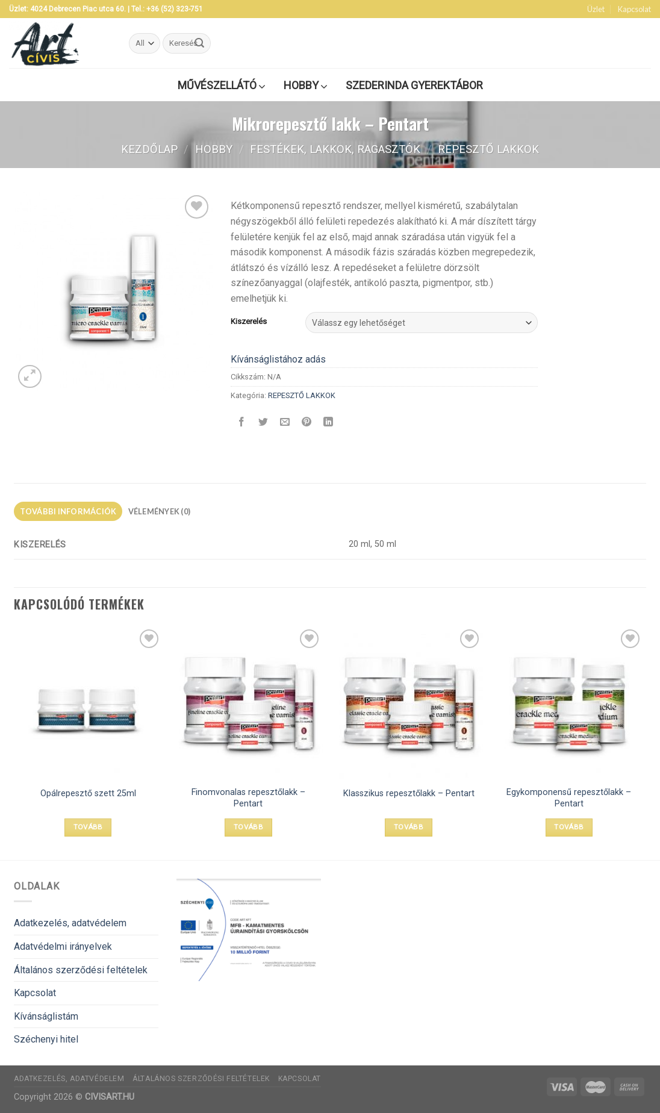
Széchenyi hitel (46, 1039)
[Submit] (200, 43)
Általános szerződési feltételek (81, 970)
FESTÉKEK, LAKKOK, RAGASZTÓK (335, 149)
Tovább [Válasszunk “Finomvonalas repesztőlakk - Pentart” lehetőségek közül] (248, 827)
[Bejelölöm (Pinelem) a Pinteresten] (307, 422)
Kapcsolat (634, 9)
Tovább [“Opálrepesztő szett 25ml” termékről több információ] (88, 827)
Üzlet (596, 9)
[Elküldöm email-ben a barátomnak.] (285, 422)
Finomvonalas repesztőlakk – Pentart (248, 798)
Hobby (213, 149)
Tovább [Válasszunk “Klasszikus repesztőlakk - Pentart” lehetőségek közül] (408, 827)
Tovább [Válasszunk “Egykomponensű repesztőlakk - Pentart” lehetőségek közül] (569, 827)
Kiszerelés (249, 321)
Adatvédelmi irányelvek (63, 946)
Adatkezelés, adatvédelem (70, 923)
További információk (68, 511)
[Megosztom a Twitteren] (263, 422)
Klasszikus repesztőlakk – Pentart (409, 793)
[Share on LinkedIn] (328, 422)
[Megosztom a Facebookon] (242, 422)
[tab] (68, 511)
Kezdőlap (149, 149)
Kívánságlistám (46, 1016)
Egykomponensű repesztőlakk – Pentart (568, 798)
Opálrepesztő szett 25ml (88, 793)
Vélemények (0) (159, 511)
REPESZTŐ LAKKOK (488, 149)
